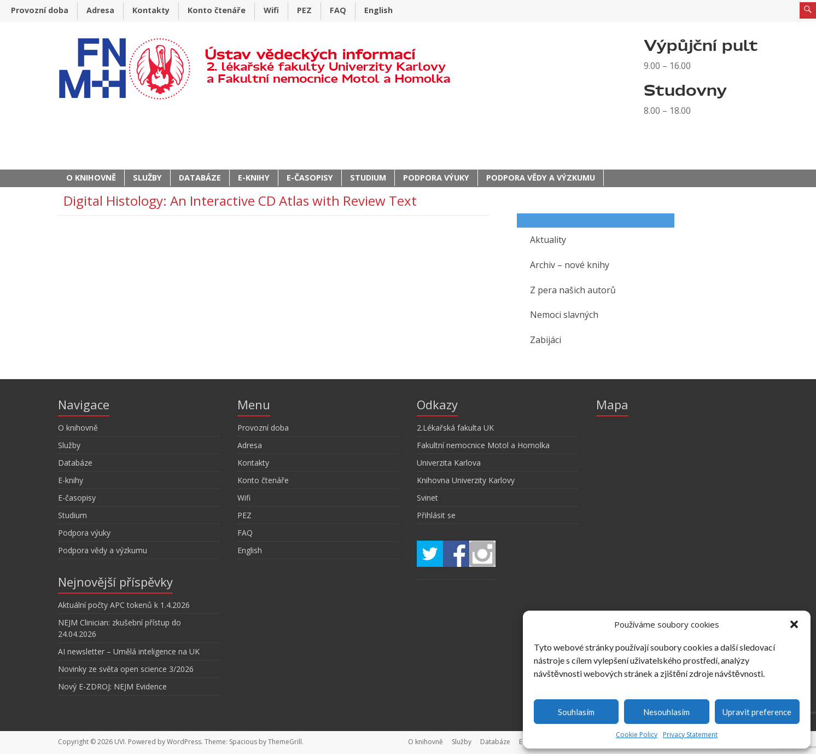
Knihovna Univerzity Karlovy (466, 480)
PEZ (304, 10)
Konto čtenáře (217, 10)
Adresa (100, 10)
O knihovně (91, 177)
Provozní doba (39, 10)
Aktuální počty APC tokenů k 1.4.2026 (124, 605)
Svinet (427, 497)
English (378, 10)
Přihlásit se (436, 515)
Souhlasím (576, 712)
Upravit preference (756, 712)
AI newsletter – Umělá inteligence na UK (129, 651)
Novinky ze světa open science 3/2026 (126, 669)
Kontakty (151, 10)
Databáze (200, 177)
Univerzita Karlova (449, 462)
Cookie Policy (636, 734)
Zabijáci (545, 340)
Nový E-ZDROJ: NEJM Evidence (112, 686)
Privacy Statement (690, 734)
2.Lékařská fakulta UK (455, 427)
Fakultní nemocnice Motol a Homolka (483, 445)
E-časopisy (310, 177)
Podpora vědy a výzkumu (540, 177)
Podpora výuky (436, 177)
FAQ (338, 10)
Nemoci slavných (564, 315)
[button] (794, 624)
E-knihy (254, 177)
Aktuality (548, 240)
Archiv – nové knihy (569, 265)
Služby (147, 177)
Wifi (271, 10)
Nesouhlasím (666, 712)
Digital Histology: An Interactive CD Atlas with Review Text (240, 201)
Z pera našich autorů (573, 290)
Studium (368, 177)
